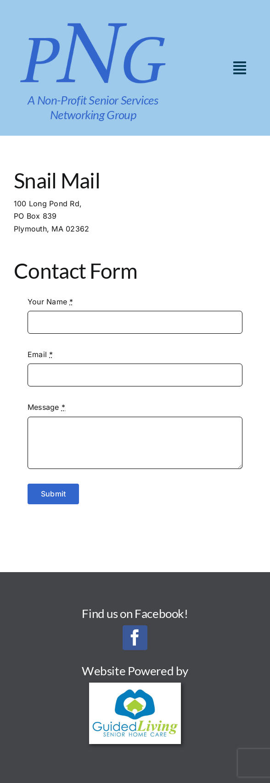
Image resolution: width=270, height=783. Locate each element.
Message (46, 407)
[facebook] (135, 637)
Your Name (50, 301)
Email (40, 354)
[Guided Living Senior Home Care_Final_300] (135, 686)
